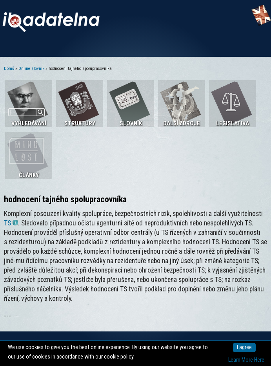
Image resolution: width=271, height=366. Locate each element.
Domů (9, 68)
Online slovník (31, 68)
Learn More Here (246, 360)
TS (11, 223)
